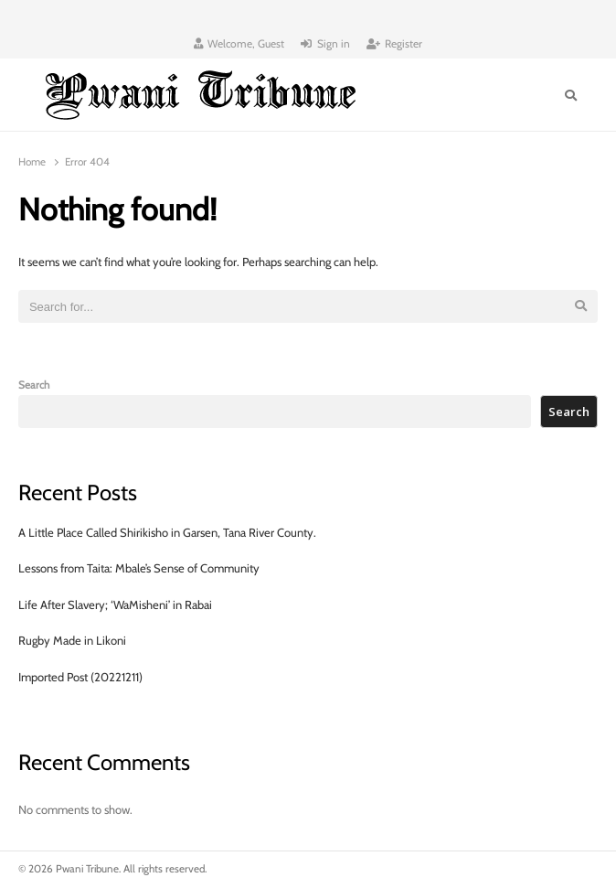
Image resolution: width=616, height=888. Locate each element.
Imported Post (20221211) (80, 676)
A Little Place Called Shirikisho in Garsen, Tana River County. (167, 532)
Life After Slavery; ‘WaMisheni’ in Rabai (115, 604)
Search (33, 385)
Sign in (325, 43)
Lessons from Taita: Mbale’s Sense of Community (139, 568)
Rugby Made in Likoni (72, 640)
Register (394, 43)
